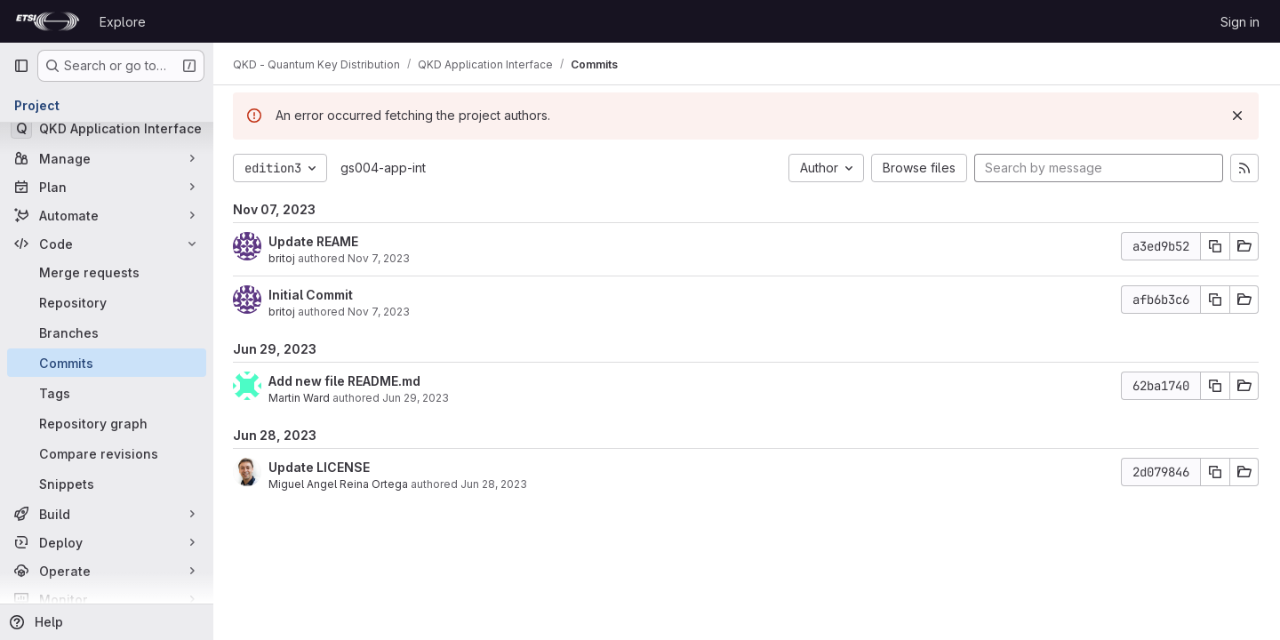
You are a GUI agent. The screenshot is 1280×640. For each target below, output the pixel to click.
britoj (283, 258)
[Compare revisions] (106, 453)
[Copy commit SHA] (1215, 246)
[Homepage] (47, 21)
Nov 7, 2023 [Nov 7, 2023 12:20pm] (380, 258)
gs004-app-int (385, 167)
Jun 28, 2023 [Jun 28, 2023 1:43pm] (495, 484)
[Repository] (106, 302)
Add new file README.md (346, 380)
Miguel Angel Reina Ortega (340, 484)
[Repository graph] (106, 423)
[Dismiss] (1237, 115)
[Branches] (106, 332)
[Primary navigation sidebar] (21, 66)
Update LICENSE (321, 467)
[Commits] (106, 362)
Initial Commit (312, 294)
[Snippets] (106, 483)
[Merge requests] (106, 272)
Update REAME (315, 241)
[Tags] (106, 393)
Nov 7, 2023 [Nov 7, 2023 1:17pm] (380, 311)
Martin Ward (301, 397)
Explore (123, 21)
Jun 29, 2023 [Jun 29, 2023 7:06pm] (417, 397)
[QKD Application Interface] (106, 128)
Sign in (1240, 21)
